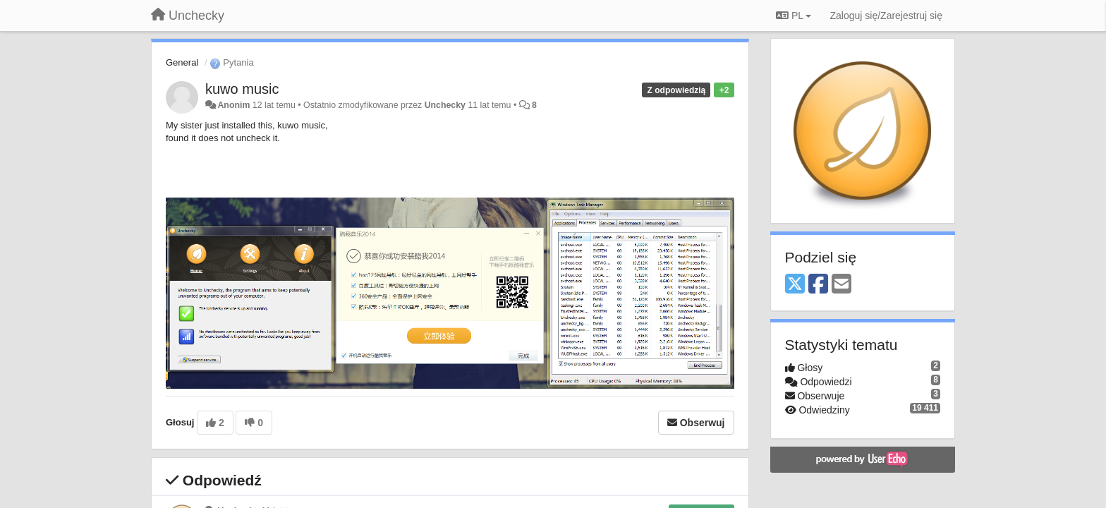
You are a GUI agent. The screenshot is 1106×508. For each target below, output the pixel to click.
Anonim (233, 105)
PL (793, 15)
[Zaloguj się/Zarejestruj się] (886, 16)
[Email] (841, 284)
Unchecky (445, 105)
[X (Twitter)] (795, 284)
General (182, 62)
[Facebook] (818, 284)
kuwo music (242, 89)
